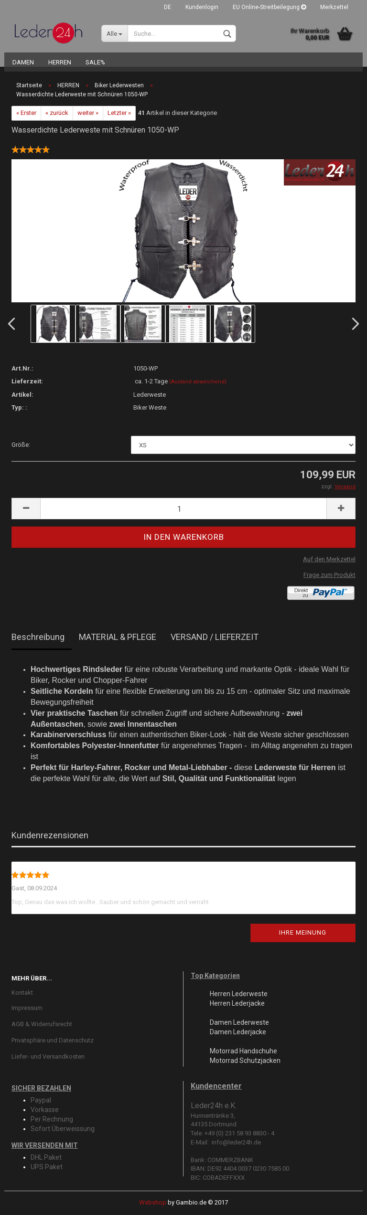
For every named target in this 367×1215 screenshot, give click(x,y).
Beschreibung (38, 637)
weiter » (87, 112)
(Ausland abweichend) (198, 382)
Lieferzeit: (27, 381)
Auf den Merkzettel (329, 559)
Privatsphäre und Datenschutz (52, 1040)
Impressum (27, 1007)
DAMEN (23, 62)
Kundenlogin (201, 7)
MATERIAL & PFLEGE (117, 637)
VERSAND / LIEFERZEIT (215, 637)
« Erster (26, 112)
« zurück (56, 112)
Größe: (20, 444)
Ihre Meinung (302, 932)
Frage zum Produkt (329, 574)
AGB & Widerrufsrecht (41, 1024)
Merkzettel (334, 7)
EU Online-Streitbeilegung (269, 7)
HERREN (59, 62)
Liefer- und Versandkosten (48, 1056)
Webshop (152, 1202)
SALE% (95, 62)
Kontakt (22, 992)
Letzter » (119, 112)
